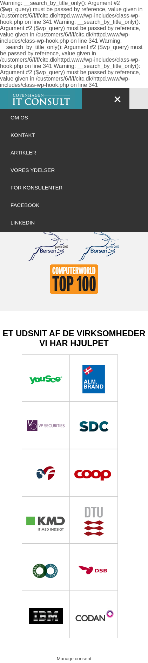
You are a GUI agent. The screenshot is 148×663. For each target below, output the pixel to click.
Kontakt (23, 135)
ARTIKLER (23, 153)
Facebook (25, 205)
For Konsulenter (36, 188)
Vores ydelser (33, 170)
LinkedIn (23, 223)
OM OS (19, 117)
